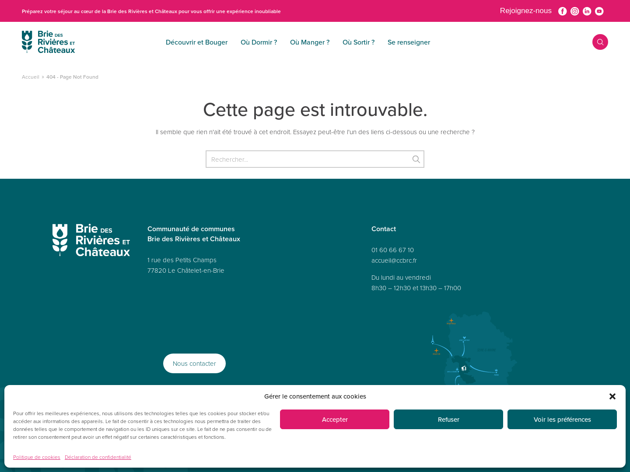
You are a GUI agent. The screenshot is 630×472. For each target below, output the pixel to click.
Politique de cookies (36, 457)
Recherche (594, 42)
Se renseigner (353, 42)
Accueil (30, 76)
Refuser (448, 419)
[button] (612, 396)
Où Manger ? (254, 42)
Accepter (335, 419)
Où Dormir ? (204, 42)
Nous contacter (194, 363)
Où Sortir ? (303, 42)
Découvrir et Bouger (141, 42)
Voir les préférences (562, 419)
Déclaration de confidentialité (98, 457)
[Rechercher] (315, 159)
